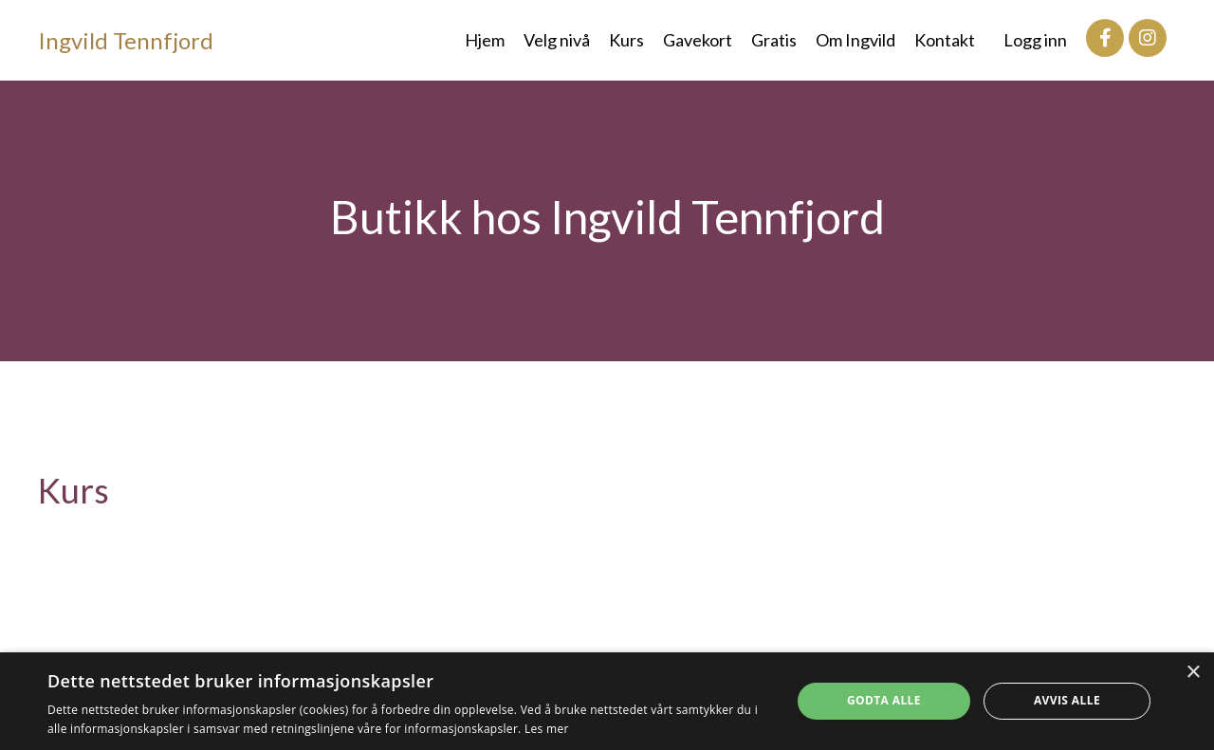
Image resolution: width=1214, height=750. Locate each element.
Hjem (485, 39)
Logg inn (1035, 39)
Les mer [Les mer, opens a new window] (546, 729)
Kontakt (944, 39)
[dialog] (607, 701)
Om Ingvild (855, 39)
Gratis (774, 39)
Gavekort (697, 39)
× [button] (1193, 673)
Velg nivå (557, 39)
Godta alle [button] (884, 700)
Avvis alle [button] (1067, 700)
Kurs (626, 39)
